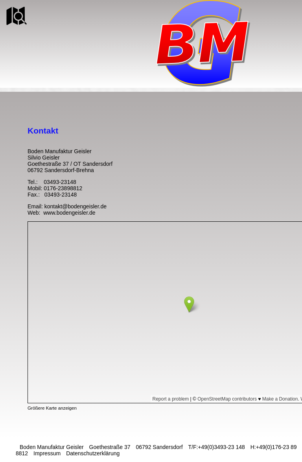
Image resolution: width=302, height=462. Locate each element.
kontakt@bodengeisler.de (75, 206)
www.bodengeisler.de (68, 213)
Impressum (47, 453)
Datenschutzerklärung (93, 453)
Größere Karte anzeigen (52, 407)
